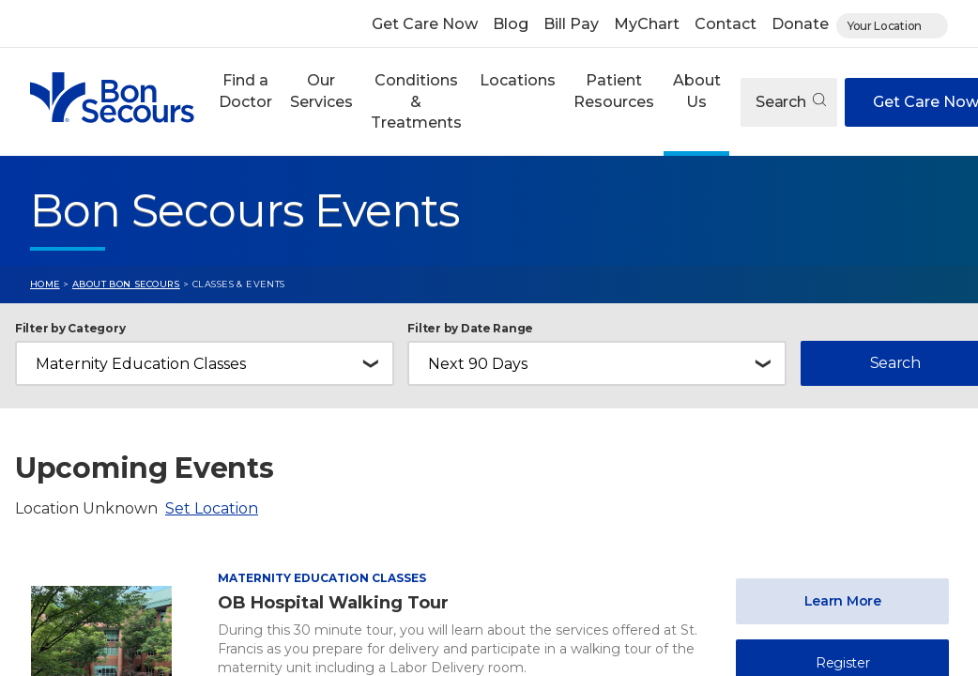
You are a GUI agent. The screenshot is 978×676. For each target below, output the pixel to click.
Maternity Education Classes (322, 578)
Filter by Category (70, 328)
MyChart (647, 24)
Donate (800, 24)
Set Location (211, 508)
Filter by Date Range (470, 328)
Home (45, 284)
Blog (510, 24)
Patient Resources (613, 90)
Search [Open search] (791, 102)
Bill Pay (571, 24)
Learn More (842, 600)
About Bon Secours (126, 284)
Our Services (321, 90)
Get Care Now (425, 24)
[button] (245, 102)
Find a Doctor (245, 90)
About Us (697, 90)
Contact (725, 24)
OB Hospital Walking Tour (333, 602)
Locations (518, 80)
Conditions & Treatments (416, 101)
